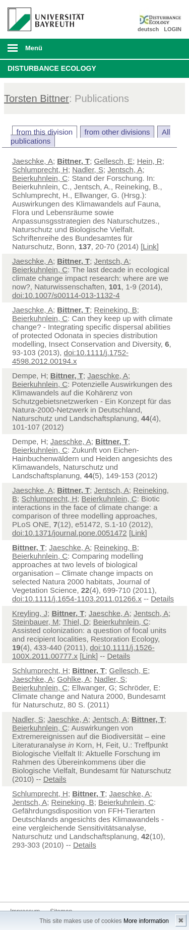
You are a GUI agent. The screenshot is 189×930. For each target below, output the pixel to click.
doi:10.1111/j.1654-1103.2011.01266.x (77, 598)
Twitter (18, 883)
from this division (45, 132)
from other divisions (117, 132)
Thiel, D (76, 621)
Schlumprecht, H (40, 169)
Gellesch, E (113, 161)
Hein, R (149, 161)
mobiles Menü (42, 51)
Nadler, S (87, 169)
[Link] (150, 246)
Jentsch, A (124, 169)
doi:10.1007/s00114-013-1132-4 (66, 295)
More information (146, 920)
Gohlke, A (73, 679)
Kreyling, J (29, 613)
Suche (164, 49)
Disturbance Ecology (52, 68)
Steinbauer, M (35, 621)
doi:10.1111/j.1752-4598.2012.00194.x (70, 356)
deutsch (148, 29)
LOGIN (172, 29)
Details (162, 598)
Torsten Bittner (36, 98)
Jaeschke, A (32, 161)
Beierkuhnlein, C (40, 178)
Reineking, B (115, 309)
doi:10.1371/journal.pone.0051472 (69, 533)
